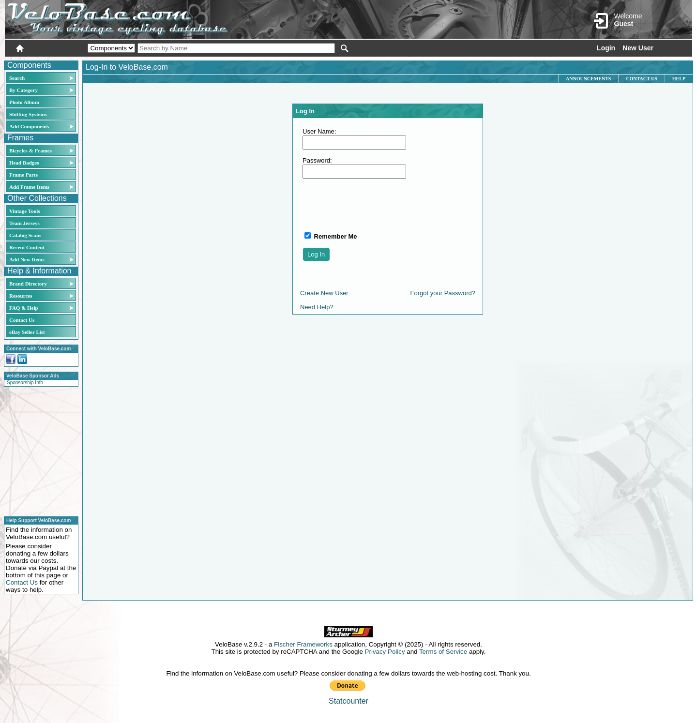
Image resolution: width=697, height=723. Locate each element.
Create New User (324, 293)
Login (606, 48)
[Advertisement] (38, 450)
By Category (23, 90)
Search (17, 78)
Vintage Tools (24, 211)
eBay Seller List (27, 332)
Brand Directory (28, 283)
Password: (317, 160)
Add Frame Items (29, 187)
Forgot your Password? (442, 293)
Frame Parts (23, 175)
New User (637, 48)
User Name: (319, 131)
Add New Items (27, 259)
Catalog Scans (25, 235)
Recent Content (27, 247)
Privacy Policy (385, 651)
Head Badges (24, 163)
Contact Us (21, 320)
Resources (20, 296)
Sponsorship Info (25, 382)
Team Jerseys (24, 223)
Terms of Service (443, 651)
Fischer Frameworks (303, 644)
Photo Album (24, 102)
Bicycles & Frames (31, 150)
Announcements (588, 78)
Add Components (29, 126)
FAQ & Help (23, 308)
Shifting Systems (28, 114)
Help (678, 78)
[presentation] (376, 205)
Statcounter (348, 701)
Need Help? (316, 307)
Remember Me (334, 236)
